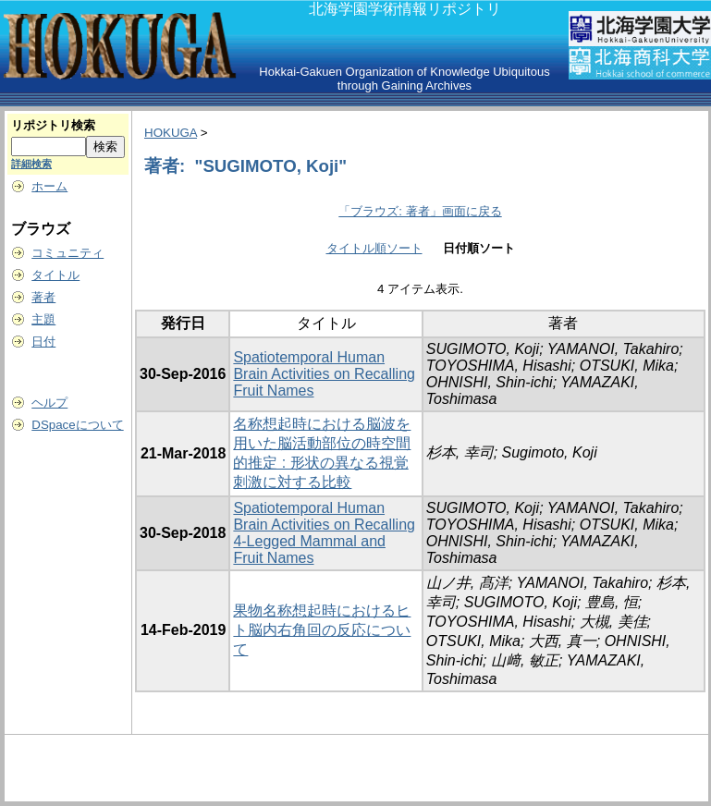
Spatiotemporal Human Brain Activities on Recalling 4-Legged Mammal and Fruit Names (324, 533)
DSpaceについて (77, 425)
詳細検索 (31, 163)
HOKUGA (170, 133)
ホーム (49, 186)
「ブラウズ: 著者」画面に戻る (419, 211)
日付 (43, 341)
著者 (43, 297)
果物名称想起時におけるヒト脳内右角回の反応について (322, 630)
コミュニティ (67, 253)
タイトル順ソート (374, 248)
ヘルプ (49, 402)
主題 (43, 319)
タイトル (55, 275)
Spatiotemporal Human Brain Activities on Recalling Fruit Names (324, 373)
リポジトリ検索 (53, 125)
